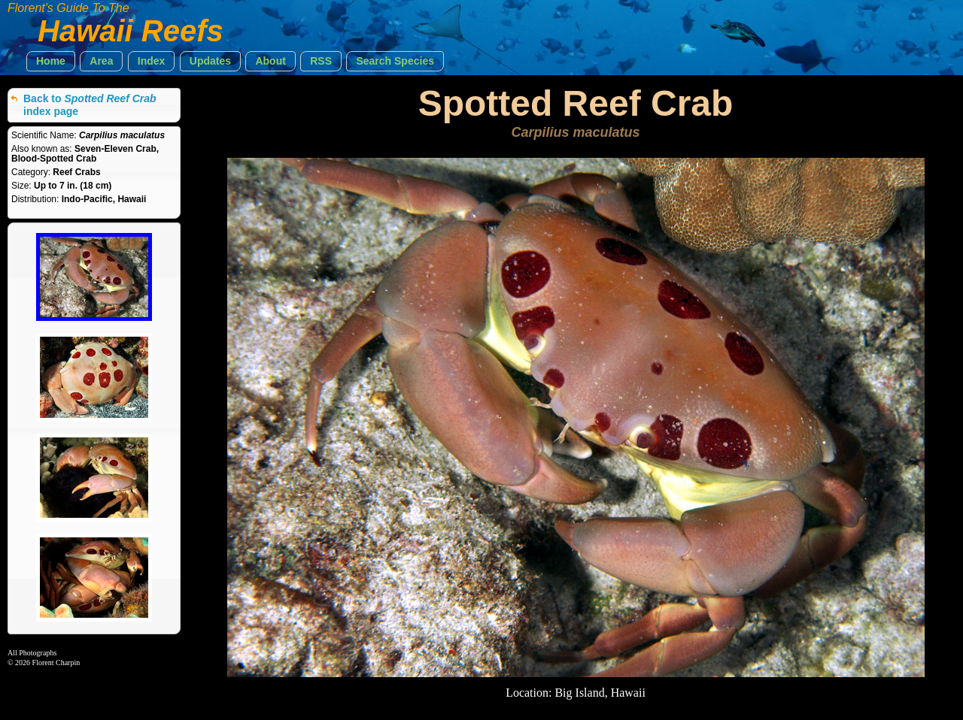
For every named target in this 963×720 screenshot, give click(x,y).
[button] (50, 61)
